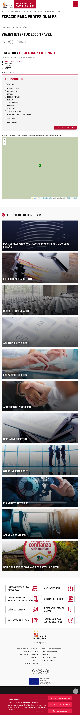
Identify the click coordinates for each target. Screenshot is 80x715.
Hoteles (9, 100)
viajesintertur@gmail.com (13, 61)
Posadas (9, 94)
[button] (4, 139)
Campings (9, 105)
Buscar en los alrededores (65, 128)
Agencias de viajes (31, 11)
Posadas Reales (12, 88)
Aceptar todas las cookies (60, 698)
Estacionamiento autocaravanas (18, 114)
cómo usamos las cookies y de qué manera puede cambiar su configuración (27, 707)
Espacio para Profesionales (14, 11)
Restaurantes (11, 122)
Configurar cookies (60, 711)
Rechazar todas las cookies (60, 704)
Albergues (10, 108)
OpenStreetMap (47, 198)
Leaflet (34, 198)
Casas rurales (11, 91)
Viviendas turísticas (13, 111)
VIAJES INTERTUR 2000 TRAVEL (50, 11)
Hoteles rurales (12, 97)
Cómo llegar (7, 73)
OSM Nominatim (73, 198)
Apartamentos (11, 103)
